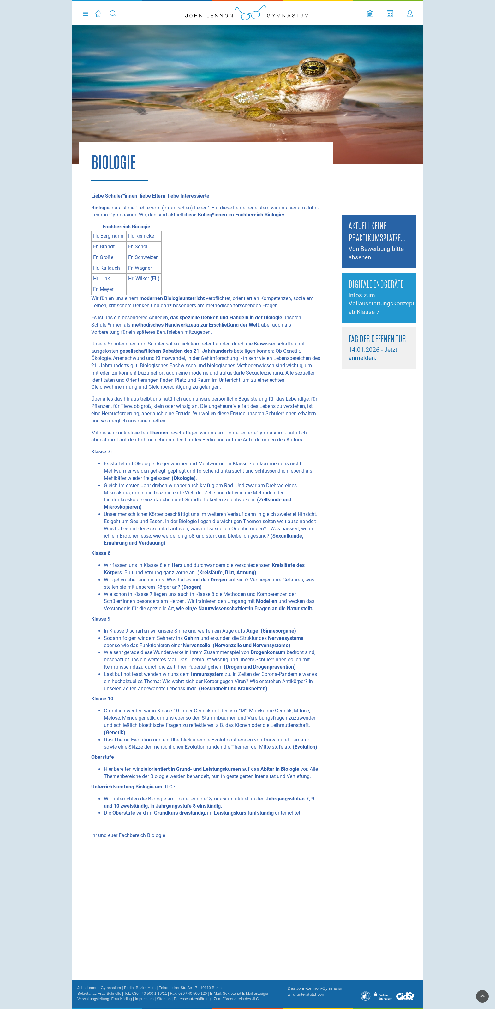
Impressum (144, 999)
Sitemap (164, 999)
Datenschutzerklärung (192, 999)
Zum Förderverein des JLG (236, 999)
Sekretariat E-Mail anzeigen (246, 993)
